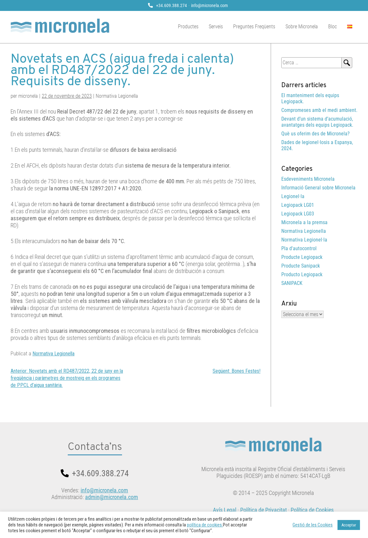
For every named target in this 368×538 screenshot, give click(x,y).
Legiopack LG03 (297, 214)
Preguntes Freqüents (254, 26)
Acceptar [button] (348, 525)
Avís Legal (224, 509)
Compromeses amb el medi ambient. (319, 110)
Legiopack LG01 (297, 205)
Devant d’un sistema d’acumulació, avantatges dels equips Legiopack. (317, 122)
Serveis (216, 26)
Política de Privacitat (263, 509)
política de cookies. (205, 525)
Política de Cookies (312, 509)
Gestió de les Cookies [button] (313, 525)
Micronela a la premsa (304, 222)
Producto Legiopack (301, 274)
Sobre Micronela (301, 26)
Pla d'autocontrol (299, 248)
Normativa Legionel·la (304, 240)
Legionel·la (292, 196)
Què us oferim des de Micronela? (315, 134)
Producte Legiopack (301, 257)
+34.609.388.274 (171, 5)
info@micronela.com (209, 5)
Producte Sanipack (300, 266)
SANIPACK (291, 283)
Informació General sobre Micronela (318, 188)
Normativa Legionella (53, 354)
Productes (188, 26)
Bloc (332, 26)
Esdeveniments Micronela (308, 179)
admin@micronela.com (111, 497)
